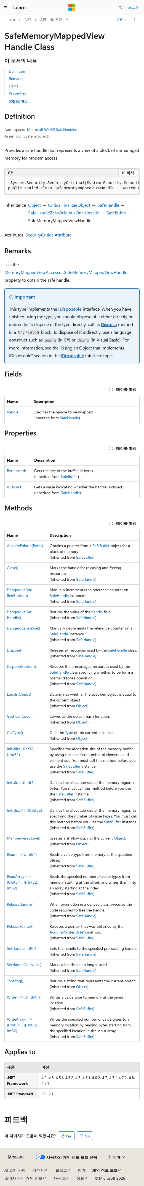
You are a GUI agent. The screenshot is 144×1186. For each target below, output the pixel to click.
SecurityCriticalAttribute (48, 235)
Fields (13, 85)
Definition (17, 71)
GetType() (15, 732)
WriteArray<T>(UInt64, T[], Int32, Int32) (22, 1024)
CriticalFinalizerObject (69, 205)
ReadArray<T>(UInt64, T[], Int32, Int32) (22, 882)
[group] (72, 186)
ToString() (15, 980)
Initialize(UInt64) (20, 782)
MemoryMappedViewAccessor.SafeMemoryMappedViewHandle (65, 272)
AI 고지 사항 (15, 1170)
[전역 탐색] (5, 7)
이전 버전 (40, 1170)
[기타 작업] (135, 19)
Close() (12, 567)
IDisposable (70, 309)
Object (34, 205)
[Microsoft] (72, 7)
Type (69, 732)
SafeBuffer (116, 213)
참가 (82, 1170)
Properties (17, 93)
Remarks (16, 78)
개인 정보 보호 (105, 1170)
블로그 (61, 1170)
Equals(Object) (19, 694)
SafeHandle (108, 205)
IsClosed (14, 487)
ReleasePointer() (20, 926)
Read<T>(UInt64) (22, 854)
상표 (80, 1178)
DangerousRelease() (23, 628)
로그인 (134, 7)
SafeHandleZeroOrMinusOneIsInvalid (63, 213)
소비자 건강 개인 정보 (23, 1178)
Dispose (109, 324)
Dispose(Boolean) (21, 666)
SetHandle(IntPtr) (21, 948)
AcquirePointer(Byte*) (25, 545)
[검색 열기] (120, 7)
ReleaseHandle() (20, 904)
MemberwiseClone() (23, 838)
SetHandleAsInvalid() (24, 964)
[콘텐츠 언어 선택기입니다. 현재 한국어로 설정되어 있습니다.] (15, 1157)
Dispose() (14, 650)
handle (12, 412)
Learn (10, 19)
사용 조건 (61, 1178)
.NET (27, 19)
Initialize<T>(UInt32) (24, 810)
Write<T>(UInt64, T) (24, 997)
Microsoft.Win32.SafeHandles (52, 129)
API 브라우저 (51, 19)
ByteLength (16, 470)
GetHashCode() (20, 716)
